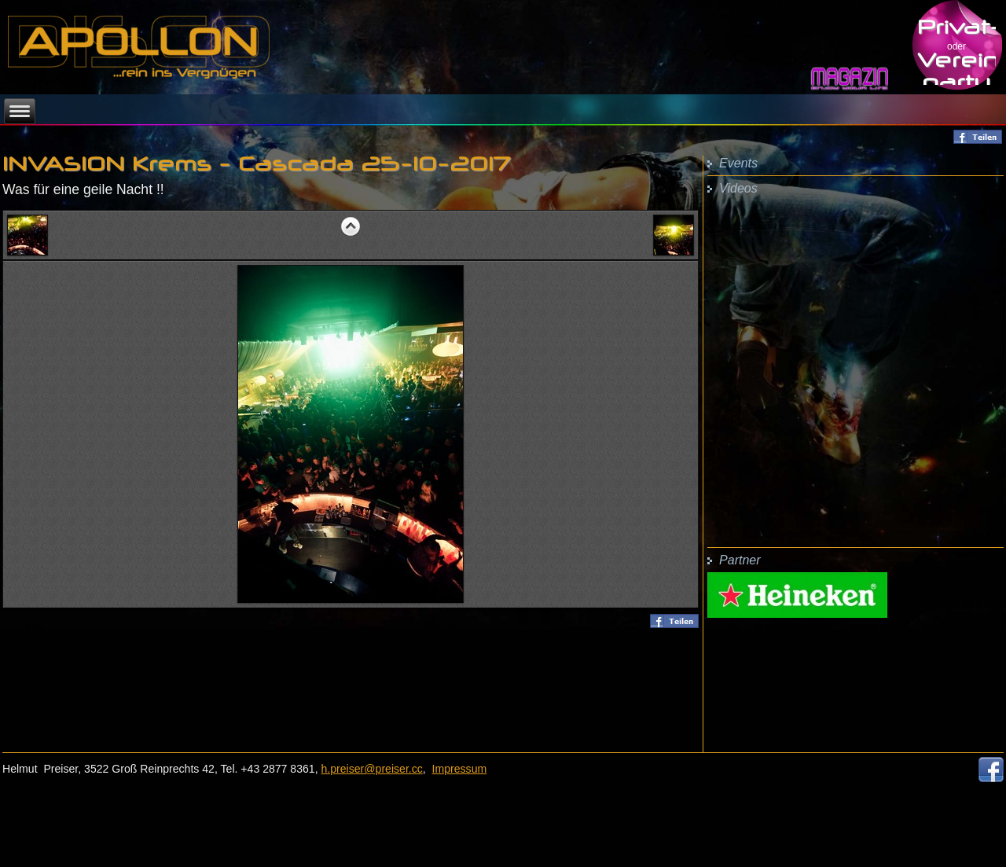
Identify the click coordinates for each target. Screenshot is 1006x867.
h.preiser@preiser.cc (372, 768)
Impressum (459, 768)
